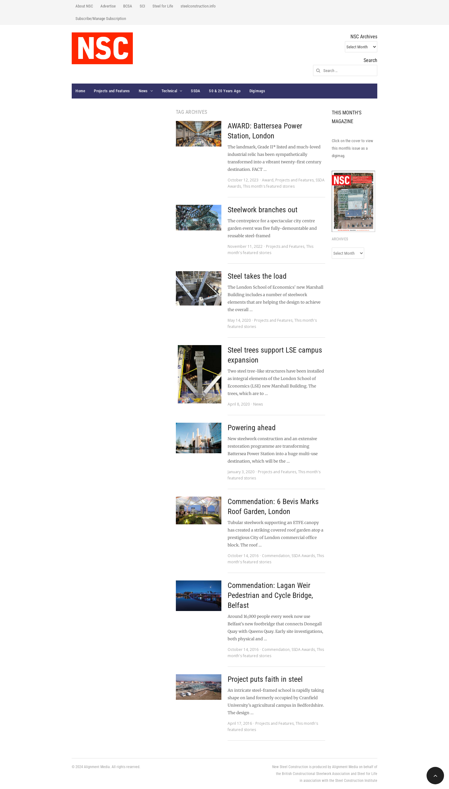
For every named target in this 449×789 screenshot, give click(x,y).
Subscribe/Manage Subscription (100, 18)
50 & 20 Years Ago (224, 91)
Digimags (257, 91)
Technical (169, 91)
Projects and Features (112, 91)
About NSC (84, 6)
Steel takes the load (257, 276)
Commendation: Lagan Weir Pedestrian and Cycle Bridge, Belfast (270, 595)
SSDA (195, 91)
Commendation (276, 555)
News (143, 91)
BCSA (127, 6)
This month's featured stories (269, 186)
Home (80, 91)
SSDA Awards (303, 555)
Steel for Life (162, 6)
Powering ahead (252, 427)
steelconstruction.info (198, 6)
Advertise (108, 6)
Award (267, 180)
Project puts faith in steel (265, 679)
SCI (142, 6)
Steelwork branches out (262, 209)
